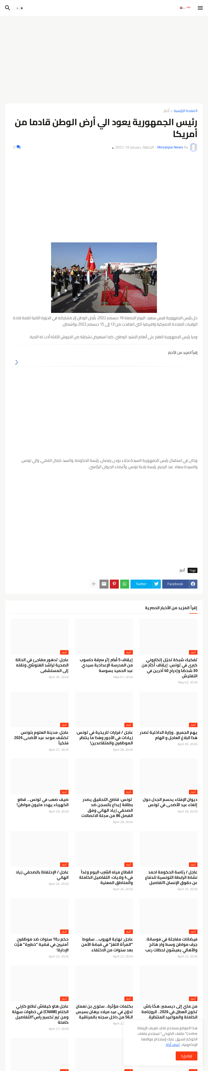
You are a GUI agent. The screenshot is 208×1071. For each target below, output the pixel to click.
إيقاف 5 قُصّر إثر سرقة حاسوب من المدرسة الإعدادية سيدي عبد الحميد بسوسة (106, 665)
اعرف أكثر (173, 1044)
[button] (200, 8)
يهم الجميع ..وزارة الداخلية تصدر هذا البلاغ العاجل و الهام (168, 735)
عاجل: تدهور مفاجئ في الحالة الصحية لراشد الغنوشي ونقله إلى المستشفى (42, 665)
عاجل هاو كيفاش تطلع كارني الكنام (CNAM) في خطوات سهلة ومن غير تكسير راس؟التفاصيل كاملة (40, 1014)
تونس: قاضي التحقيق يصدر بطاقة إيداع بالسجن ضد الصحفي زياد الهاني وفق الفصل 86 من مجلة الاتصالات (107, 807)
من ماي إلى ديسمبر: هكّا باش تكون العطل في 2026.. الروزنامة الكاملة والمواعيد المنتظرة (169, 1012)
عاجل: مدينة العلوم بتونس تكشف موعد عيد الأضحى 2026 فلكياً (41, 738)
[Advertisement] (104, 60)
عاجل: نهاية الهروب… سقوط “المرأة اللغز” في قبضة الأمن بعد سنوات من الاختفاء (107, 945)
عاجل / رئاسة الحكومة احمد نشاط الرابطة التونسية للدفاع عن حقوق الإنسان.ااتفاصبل (171, 878)
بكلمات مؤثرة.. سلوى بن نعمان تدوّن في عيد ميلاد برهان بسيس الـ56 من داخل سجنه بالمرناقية (104, 1012)
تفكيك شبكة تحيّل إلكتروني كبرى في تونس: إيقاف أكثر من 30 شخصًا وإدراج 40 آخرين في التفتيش (169, 668)
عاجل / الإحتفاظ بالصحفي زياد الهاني (42, 875)
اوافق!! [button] (186, 1056)
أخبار (166, 111)
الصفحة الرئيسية (185, 111)
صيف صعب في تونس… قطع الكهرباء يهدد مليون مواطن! (43, 802)
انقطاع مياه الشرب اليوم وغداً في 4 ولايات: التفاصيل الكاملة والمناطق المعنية (106, 878)
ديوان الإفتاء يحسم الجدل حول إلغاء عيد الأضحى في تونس (170, 802)
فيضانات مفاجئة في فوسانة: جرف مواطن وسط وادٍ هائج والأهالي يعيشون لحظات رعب (171, 945)
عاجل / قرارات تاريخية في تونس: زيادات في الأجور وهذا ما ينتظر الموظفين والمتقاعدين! (104, 738)
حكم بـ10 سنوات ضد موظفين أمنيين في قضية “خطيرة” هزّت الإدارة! (41, 945)
